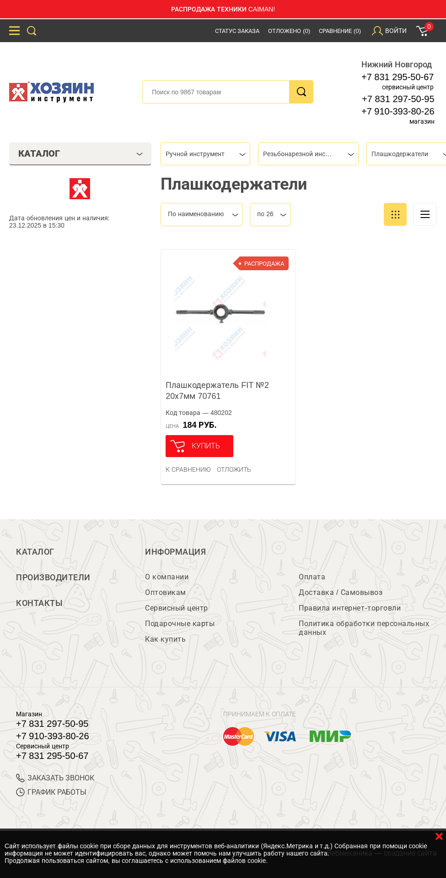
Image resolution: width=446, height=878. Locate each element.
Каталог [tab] (80, 153)
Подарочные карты (180, 623)
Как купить (165, 639)
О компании (166, 577)
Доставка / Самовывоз (340, 592)
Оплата (312, 577)
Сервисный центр (176, 608)
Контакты (39, 603)
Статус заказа (237, 30)
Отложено (289, 30)
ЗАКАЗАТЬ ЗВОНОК (55, 778)
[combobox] (205, 153)
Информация (175, 551)
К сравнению (188, 469)
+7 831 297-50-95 (398, 99)
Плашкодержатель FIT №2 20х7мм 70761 (217, 391)
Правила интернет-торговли (350, 608)
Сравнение (340, 30)
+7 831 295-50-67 (397, 77)
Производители (53, 577)
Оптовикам (165, 592)
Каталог (35, 551)
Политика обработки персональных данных (364, 628)
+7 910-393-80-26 (398, 111)
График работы (51, 792)
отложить (234, 469)
